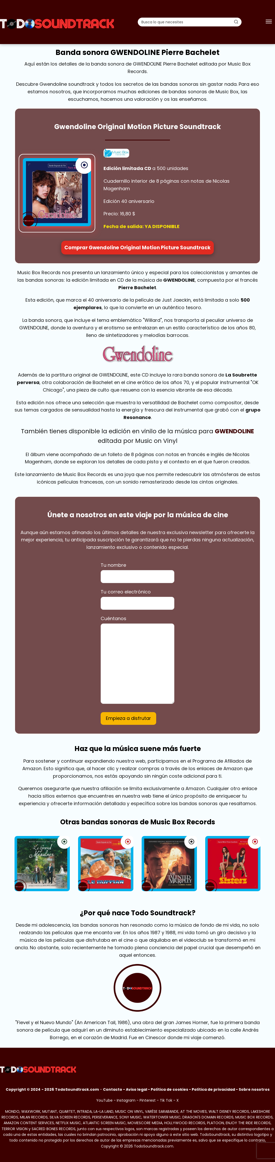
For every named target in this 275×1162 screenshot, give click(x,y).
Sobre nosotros (254, 1089)
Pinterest (148, 1100)
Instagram (126, 1100)
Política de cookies (169, 1089)
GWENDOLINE (234, 431)
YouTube (104, 1100)
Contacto (112, 1089)
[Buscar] (236, 22)
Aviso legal (136, 1089)
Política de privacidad (213, 1089)
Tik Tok (166, 1100)
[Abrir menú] (269, 22)
